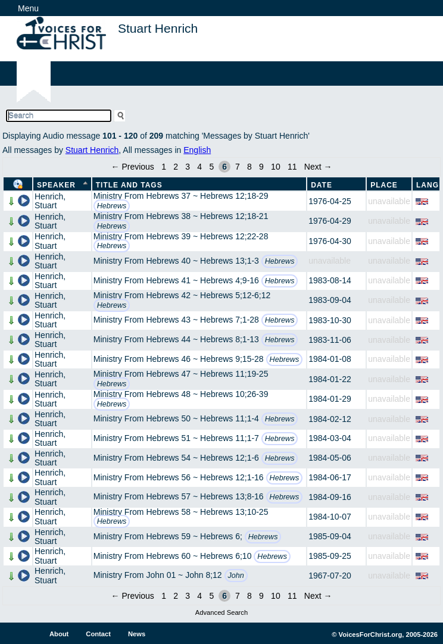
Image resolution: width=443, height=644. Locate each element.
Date (321, 185)
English (197, 150)
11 (292, 166)
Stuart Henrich (91, 150)
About (58, 633)
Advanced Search (221, 612)
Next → (318, 166)
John (236, 575)
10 (275, 166)
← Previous (132, 166)
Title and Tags (129, 185)
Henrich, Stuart (50, 201)
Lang (427, 185)
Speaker (56, 185)
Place (384, 185)
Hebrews (112, 206)
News (136, 633)
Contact (98, 633)
